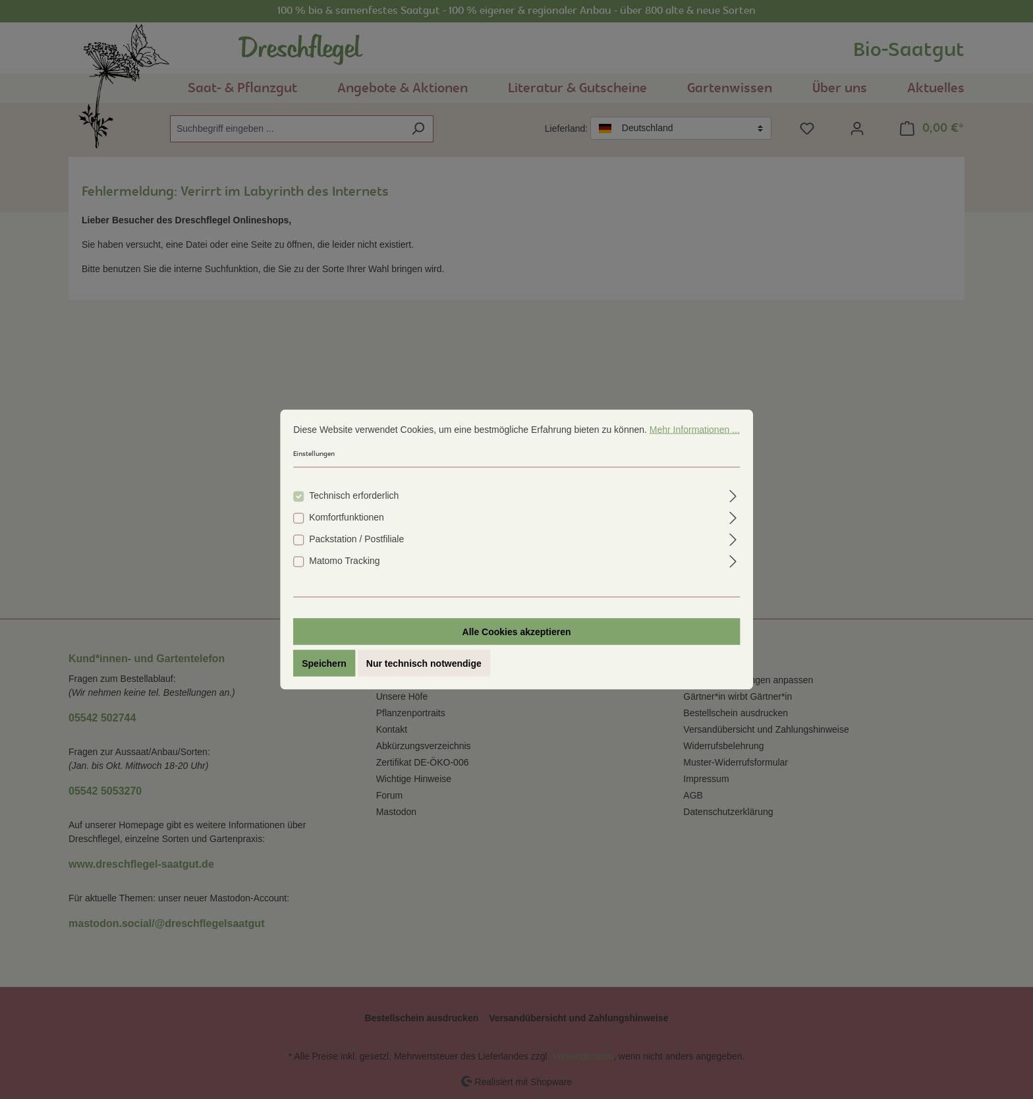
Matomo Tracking (344, 561)
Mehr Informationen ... (695, 430)
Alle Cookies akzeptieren (516, 632)
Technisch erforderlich (354, 496)
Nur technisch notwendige (424, 664)
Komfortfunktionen (346, 518)
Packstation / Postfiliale (356, 539)
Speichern (324, 664)
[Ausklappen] (733, 495)
